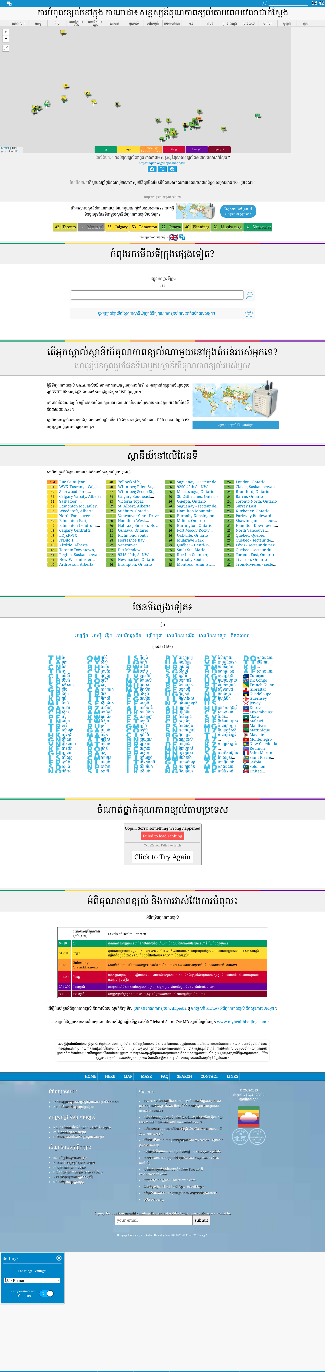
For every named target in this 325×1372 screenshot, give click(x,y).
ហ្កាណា (59, 752)
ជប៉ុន (58, 693)
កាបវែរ (98, 671)
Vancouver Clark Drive (132, 515)
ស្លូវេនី (97, 770)
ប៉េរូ (57, 716)
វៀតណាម (61, 743)
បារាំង (58, 761)
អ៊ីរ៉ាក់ (136, 662)
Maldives (254, 725)
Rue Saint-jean (66, 481)
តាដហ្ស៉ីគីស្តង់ (220, 734)
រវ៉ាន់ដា (137, 666)
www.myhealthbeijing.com (241, 1021)
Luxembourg (257, 711)
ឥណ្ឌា (58, 720)
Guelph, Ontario (185, 501)
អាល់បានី (139, 707)
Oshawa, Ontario (127, 530)
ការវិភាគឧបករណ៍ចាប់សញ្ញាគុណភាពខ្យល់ (78, 1137)
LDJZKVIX (62, 535)
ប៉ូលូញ (98, 675)
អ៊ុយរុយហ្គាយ (220, 680)
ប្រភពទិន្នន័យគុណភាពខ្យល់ (70, 1157)
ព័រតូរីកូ (137, 752)
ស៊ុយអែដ (100, 702)
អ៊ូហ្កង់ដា (177, 693)
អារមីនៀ (99, 711)
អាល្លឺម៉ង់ (177, 743)
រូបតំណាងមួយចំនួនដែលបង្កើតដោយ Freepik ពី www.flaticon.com (171, 1171)
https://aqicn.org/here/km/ (162, 197)
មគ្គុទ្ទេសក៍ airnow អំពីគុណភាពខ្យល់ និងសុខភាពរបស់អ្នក (232, 1008)
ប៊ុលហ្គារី (177, 734)
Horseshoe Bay (125, 540)
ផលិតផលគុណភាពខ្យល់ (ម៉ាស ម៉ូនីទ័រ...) (77, 1172)
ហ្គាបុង (98, 729)
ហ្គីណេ (59, 739)
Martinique (256, 729)
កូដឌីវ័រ (137, 734)
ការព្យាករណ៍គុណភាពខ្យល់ (69, 1167)
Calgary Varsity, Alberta (74, 496)
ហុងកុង (59, 734)
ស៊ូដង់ (58, 766)
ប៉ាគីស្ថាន (178, 716)
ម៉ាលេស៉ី (138, 680)
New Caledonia (259, 743)
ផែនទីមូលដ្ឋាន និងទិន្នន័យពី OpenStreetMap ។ (174, 1186)
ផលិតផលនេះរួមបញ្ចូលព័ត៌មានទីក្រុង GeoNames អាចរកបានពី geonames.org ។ (180, 1130)
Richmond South (127, 535)
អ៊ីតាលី (98, 698)
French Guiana (259, 684)
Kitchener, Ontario (246, 510)
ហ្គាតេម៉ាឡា (179, 761)
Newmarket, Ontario (130, 559)
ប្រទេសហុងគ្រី (220, 707)
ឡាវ (57, 662)
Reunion (253, 748)
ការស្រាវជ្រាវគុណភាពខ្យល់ (72, 1117)
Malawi (252, 720)
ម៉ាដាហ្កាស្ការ (219, 725)
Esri (16, 151)
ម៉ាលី (58, 702)
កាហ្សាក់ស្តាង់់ (220, 743)
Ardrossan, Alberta (70, 564)
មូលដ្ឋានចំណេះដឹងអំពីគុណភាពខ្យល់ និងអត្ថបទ (82, 1127)
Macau (252, 716)
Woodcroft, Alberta (70, 510)
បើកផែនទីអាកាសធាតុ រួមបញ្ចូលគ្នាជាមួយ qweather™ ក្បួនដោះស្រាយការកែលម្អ (181, 1142)
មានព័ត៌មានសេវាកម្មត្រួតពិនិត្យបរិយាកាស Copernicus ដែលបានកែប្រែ (179, 1160)
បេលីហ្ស (99, 707)
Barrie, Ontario (243, 496)
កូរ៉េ (57, 698)
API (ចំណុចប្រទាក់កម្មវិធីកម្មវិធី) (73, 1177)
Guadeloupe (256, 693)
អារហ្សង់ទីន (179, 766)
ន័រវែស (59, 770)
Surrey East (240, 506)
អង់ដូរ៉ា (137, 693)
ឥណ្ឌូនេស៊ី (178, 739)
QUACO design (154, 1199)
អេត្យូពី (137, 720)
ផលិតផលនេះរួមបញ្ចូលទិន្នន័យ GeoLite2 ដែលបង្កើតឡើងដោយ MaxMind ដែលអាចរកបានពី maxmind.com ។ (180, 1119)
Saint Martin (257, 752)
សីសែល (60, 684)
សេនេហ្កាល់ (179, 729)
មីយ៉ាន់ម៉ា (178, 757)
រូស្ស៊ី (96, 725)
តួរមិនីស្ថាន (218, 666)
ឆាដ (57, 671)
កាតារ (58, 707)
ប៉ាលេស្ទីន (178, 725)
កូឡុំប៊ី (136, 729)
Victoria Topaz (125, 501)
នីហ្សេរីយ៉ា (178, 770)
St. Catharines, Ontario (191, 496)
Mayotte (253, 734)
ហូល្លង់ (98, 761)
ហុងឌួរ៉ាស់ (178, 752)
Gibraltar (254, 689)
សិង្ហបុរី (176, 671)
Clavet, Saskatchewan (249, 486)
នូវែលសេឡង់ (181, 702)
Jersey (251, 702)
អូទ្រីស (98, 739)
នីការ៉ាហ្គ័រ (217, 693)
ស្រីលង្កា (138, 770)
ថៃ (56, 657)
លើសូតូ (59, 757)
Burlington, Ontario (188, 525)
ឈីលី (58, 675)
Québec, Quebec (244, 535)
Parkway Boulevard (247, 515)
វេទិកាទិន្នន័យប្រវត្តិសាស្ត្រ (68, 1182)
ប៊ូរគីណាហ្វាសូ (220, 720)
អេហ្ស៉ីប (137, 698)
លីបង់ (58, 680)
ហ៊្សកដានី (177, 680)
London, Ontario (244, 481)
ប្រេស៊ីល (138, 743)
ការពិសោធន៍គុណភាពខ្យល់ (69, 1132)
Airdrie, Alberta (67, 544)
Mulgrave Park (184, 540)
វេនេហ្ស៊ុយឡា (220, 662)
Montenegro (257, 739)
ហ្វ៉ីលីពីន (177, 711)
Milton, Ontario (185, 520)
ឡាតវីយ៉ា (139, 675)
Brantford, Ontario (246, 491)
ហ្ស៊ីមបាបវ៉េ (218, 689)
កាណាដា (100, 689)
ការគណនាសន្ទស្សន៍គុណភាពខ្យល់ (74, 1162)
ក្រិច (57, 689)
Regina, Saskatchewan (73, 554)
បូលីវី (97, 680)
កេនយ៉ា (59, 748)
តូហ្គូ (96, 684)
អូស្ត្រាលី (177, 707)
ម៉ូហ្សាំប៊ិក (217, 698)
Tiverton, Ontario (245, 559)
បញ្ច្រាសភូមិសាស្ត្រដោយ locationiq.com (169, 1180)
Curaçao (253, 675)
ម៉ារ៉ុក (97, 734)
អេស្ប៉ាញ (138, 716)
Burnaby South (184, 559)
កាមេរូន (98, 757)
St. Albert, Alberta (128, 506)
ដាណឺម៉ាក (139, 711)
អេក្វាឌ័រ (137, 748)
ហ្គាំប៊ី (136, 725)
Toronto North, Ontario (250, 501)
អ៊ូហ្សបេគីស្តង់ (220, 729)
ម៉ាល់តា (98, 743)
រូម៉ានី (97, 748)
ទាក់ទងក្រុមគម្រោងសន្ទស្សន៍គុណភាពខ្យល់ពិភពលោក (86, 1102)
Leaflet (5, 148)
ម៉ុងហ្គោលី (178, 748)
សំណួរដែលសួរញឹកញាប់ (70, 1147)
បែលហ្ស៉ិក (178, 684)
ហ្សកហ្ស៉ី (177, 689)
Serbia (251, 761)
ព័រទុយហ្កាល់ (219, 684)
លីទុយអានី (140, 761)
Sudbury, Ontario (127, 510)
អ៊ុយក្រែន (177, 662)
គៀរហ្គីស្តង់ (218, 675)
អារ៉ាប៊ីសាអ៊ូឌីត (220, 752)
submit (201, 1220)
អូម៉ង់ (97, 657)
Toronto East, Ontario (249, 554)
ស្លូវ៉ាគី (175, 675)
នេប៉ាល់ (98, 766)
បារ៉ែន (97, 666)
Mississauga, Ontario (189, 491)
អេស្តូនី (137, 702)
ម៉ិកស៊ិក (137, 689)
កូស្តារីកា (177, 720)
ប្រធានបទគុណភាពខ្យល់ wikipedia (160, 1008)
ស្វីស (58, 711)
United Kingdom (252, 773)
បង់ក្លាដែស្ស (218, 671)
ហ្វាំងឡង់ (138, 757)
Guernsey (254, 698)
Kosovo (252, 707)
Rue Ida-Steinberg (187, 554)
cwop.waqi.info (209, 1151)
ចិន (56, 666)
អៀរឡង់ (60, 729)
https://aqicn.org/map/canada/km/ (162, 163)
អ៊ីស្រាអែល (179, 698)
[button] (6, 32)
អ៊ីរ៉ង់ (96, 693)
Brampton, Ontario (129, 564)
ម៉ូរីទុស (137, 684)
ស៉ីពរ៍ (97, 662)
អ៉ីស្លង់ (136, 657)
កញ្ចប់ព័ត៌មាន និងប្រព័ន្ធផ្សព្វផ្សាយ (73, 1106)
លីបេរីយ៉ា (139, 766)
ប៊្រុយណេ (138, 739)
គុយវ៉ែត (98, 716)
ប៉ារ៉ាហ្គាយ (217, 657)
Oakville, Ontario (186, 535)
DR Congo (254, 680)
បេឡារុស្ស (178, 657)
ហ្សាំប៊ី (136, 671)
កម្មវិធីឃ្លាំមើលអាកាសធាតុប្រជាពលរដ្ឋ (166, 1151)
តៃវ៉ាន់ (97, 720)
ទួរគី (57, 725)
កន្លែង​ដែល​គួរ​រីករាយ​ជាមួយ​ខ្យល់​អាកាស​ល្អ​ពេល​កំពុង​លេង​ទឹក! (180, 1193)
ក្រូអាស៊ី (176, 666)
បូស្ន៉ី (96, 752)
